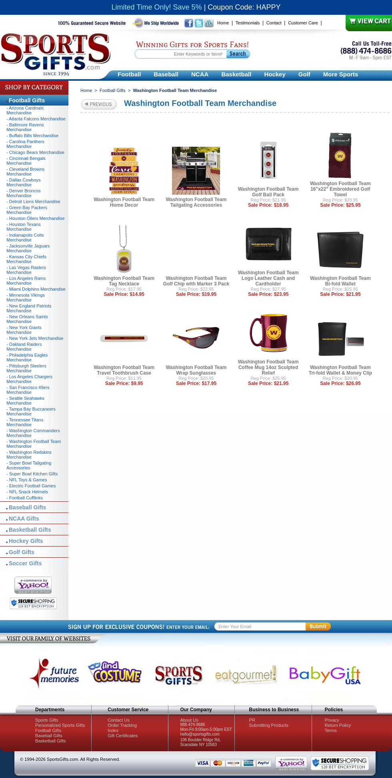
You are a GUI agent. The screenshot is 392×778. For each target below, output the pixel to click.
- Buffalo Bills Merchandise (32, 135)
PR (252, 720)
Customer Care (303, 22)
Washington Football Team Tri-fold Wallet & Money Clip (340, 370)
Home (223, 22)
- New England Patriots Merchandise (29, 308)
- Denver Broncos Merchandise (23, 193)
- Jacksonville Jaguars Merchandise (28, 248)
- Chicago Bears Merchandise (35, 152)
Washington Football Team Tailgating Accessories (196, 202)
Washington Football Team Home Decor (124, 202)
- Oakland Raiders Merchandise (24, 346)
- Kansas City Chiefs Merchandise (26, 259)
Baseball (166, 74)
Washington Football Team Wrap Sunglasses (196, 370)
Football (129, 74)
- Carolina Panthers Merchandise (25, 144)
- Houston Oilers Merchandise (35, 218)
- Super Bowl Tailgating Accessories (28, 465)
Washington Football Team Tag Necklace (124, 281)
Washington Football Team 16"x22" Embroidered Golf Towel (340, 189)
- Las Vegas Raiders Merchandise (26, 270)
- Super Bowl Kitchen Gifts (32, 473)
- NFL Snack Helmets (27, 491)
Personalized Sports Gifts (60, 725)
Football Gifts (113, 90)
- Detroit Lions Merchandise (33, 201)
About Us (189, 720)
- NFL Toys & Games (26, 479)
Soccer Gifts (25, 563)
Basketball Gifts (30, 530)
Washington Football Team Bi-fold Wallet (340, 281)
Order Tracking (122, 725)
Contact (274, 22)
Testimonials (248, 22)
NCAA (199, 74)
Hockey (274, 74)
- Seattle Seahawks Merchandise (25, 400)
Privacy (332, 720)
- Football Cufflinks (24, 497)
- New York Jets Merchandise (34, 338)
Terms (331, 730)
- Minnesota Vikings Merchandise (25, 297)
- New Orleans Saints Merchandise (27, 319)
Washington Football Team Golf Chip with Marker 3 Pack (196, 281)
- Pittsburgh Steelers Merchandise (26, 368)
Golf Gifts (21, 552)
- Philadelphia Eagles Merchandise (27, 357)
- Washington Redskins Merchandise (29, 454)
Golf (304, 74)
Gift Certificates (123, 735)
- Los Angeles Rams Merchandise (26, 280)
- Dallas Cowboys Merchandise (23, 182)
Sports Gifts (46, 720)
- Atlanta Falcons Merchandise (36, 118)
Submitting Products (268, 725)
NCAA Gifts (24, 518)
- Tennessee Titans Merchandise (24, 422)
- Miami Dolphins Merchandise (36, 289)
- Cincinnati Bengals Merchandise (26, 161)
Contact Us (118, 720)
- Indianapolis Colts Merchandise (25, 237)
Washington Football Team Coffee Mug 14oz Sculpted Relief (268, 367)
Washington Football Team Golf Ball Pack (268, 191)
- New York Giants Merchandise (24, 330)
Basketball (236, 74)
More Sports (340, 74)
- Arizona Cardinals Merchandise (25, 110)
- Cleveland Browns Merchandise (25, 171)
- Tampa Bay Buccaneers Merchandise (31, 411)
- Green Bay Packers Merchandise (26, 210)
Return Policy (338, 725)
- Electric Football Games (31, 485)
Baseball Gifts (27, 507)
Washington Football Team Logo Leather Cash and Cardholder (268, 278)
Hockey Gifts (26, 541)
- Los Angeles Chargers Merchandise (29, 379)
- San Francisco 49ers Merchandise (28, 390)
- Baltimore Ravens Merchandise (25, 127)
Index (113, 730)
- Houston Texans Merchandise (23, 226)
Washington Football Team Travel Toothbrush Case (124, 370)
